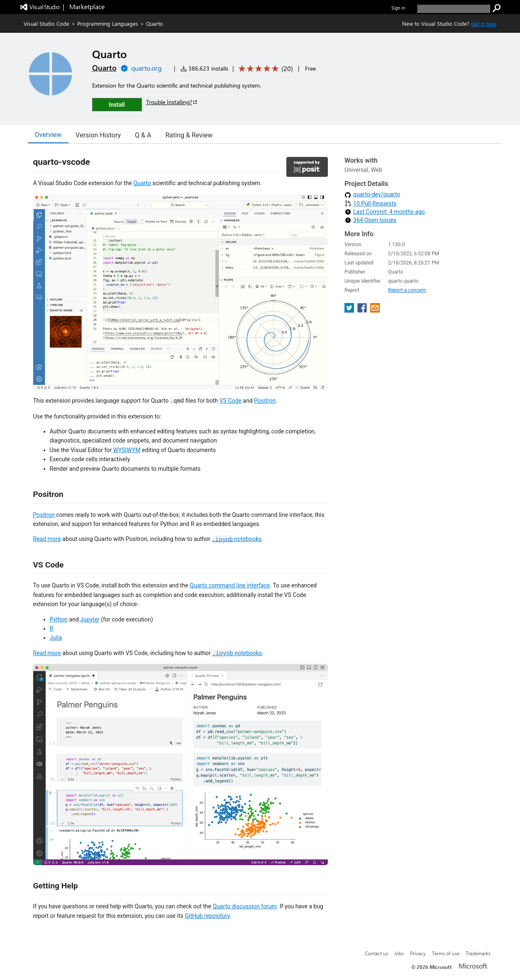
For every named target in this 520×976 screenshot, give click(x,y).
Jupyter (90, 619)
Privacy (418, 953)
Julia (56, 637)
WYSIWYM (126, 450)
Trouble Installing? (172, 102)
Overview (48, 135)
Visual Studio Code (46, 23)
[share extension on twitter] (350, 310)
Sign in (398, 8)
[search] (453, 8)
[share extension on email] (375, 310)
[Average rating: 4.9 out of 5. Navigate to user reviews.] (264, 68)
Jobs (399, 953)
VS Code (231, 400)
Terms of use (445, 953)
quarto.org (146, 68)
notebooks (236, 539)
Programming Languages (107, 23)
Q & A (143, 135)
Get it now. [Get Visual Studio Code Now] (484, 23)
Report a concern (407, 290)
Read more (47, 539)
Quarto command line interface (230, 585)
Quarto (142, 183)
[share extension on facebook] (362, 310)
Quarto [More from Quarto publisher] (104, 68)
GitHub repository (207, 915)
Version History (98, 135)
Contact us (376, 953)
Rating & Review (188, 135)
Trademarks (478, 953)
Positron (265, 400)
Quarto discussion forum (244, 906)
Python (59, 619)
